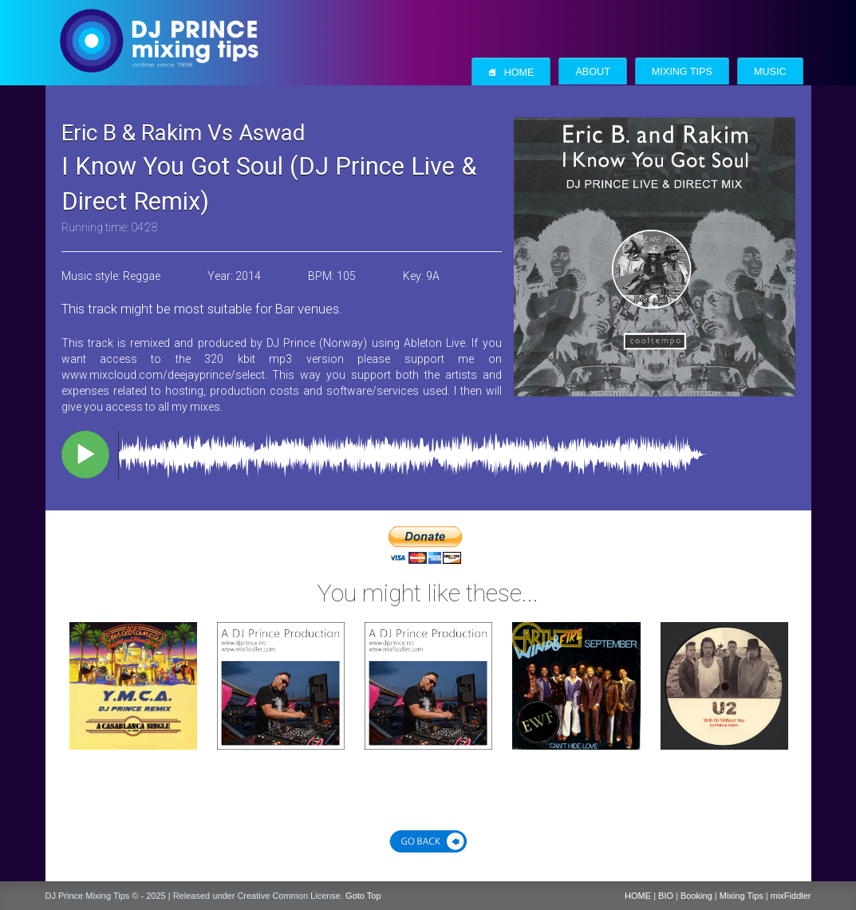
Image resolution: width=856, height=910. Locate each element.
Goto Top (363, 895)
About (592, 71)
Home (511, 72)
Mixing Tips (682, 71)
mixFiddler (791, 895)
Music (770, 71)
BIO (665, 895)
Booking (696, 895)
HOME (638, 895)
